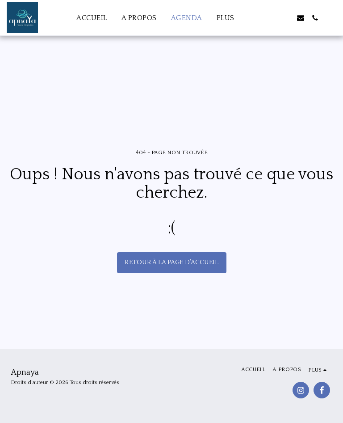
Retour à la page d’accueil (171, 262)
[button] (272, 17)
